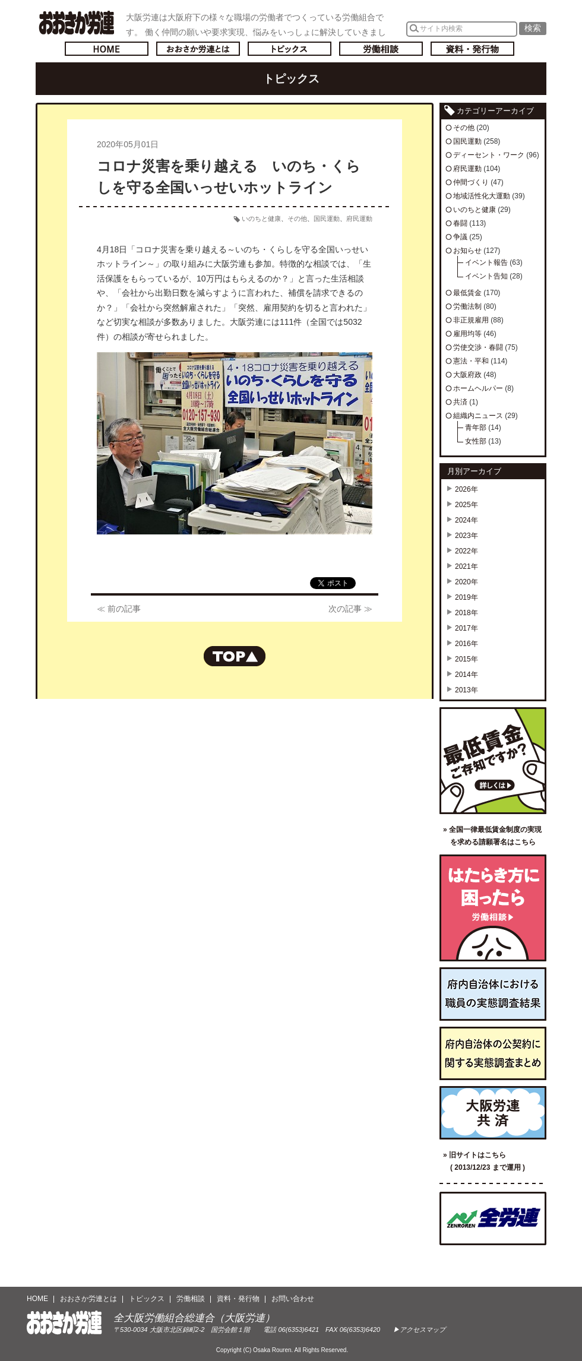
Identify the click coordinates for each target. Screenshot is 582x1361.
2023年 (466, 535)
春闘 (460, 223)
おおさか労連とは (198, 49)
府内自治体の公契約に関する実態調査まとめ (492, 1053)
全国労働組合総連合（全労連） (492, 1218)
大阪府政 (467, 375)
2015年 (466, 659)
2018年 (466, 613)
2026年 (466, 489)
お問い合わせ (292, 1298)
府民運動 (359, 218)
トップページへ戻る (106, 49)
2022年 (466, 551)
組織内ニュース (478, 416)
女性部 (475, 441)
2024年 (466, 520)
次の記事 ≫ (350, 608)
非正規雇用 (471, 320)
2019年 (466, 597)
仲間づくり (471, 182)
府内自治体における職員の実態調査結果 (492, 994)
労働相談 (381, 49)
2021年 (466, 566)
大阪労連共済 (492, 1113)
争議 (460, 237)
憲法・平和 (471, 361)
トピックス (289, 49)
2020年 (466, 582)
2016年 (466, 644)
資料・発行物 (472, 49)
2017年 (466, 628)
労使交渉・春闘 (478, 347)
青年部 (475, 427)
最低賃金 (467, 293)
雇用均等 (467, 334)
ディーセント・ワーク (488, 155)
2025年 (466, 505)
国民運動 (327, 218)
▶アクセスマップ (419, 1329)
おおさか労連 (64, 1323)
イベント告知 (486, 276)
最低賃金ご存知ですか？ (492, 760)
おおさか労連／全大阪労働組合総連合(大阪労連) (76, 22)
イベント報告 (486, 262)
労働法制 (467, 306)
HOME (37, 1298)
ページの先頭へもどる (234, 656)
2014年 (466, 674)
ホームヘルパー (478, 388)
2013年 (466, 690)
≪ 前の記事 (119, 608)
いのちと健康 (261, 218)
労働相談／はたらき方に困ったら (492, 907)
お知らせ (467, 250)
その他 (297, 218)
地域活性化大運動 (481, 196)
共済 (460, 402)
